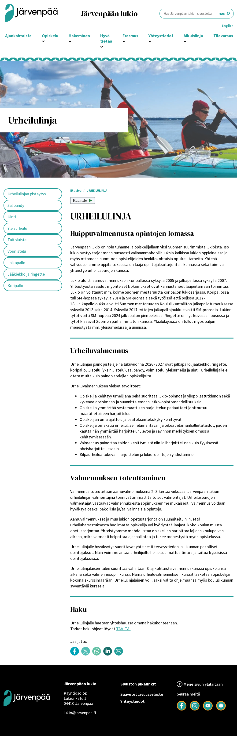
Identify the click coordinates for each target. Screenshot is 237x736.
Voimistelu (16, 251)
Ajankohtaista (18, 35)
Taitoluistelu (18, 239)
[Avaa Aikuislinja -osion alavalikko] (185, 40)
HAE (196, 13)
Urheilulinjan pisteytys (26, 194)
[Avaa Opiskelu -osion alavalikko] (43, 40)
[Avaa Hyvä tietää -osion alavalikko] (101, 46)
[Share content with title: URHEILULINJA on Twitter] (86, 654)
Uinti (11, 216)
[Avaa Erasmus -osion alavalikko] (123, 40)
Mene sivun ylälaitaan (203, 684)
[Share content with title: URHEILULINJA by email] (119, 654)
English (227, 25)
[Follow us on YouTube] (208, 709)
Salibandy (15, 205)
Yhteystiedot (132, 701)
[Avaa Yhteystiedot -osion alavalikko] (149, 40)
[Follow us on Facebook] (181, 709)
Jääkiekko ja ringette (26, 274)
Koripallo (15, 285)
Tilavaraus (223, 35)
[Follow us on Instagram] (195, 709)
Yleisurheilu (17, 228)
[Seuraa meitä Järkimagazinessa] (221, 709)
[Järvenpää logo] (27, 713)
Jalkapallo (16, 262)
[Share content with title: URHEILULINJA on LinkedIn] (108, 654)
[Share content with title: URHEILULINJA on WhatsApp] (97, 654)
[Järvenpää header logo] (31, 13)
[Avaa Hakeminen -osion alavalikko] (70, 40)
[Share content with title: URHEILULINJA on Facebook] (75, 654)
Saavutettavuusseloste (141, 694)
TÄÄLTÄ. (123, 628)
